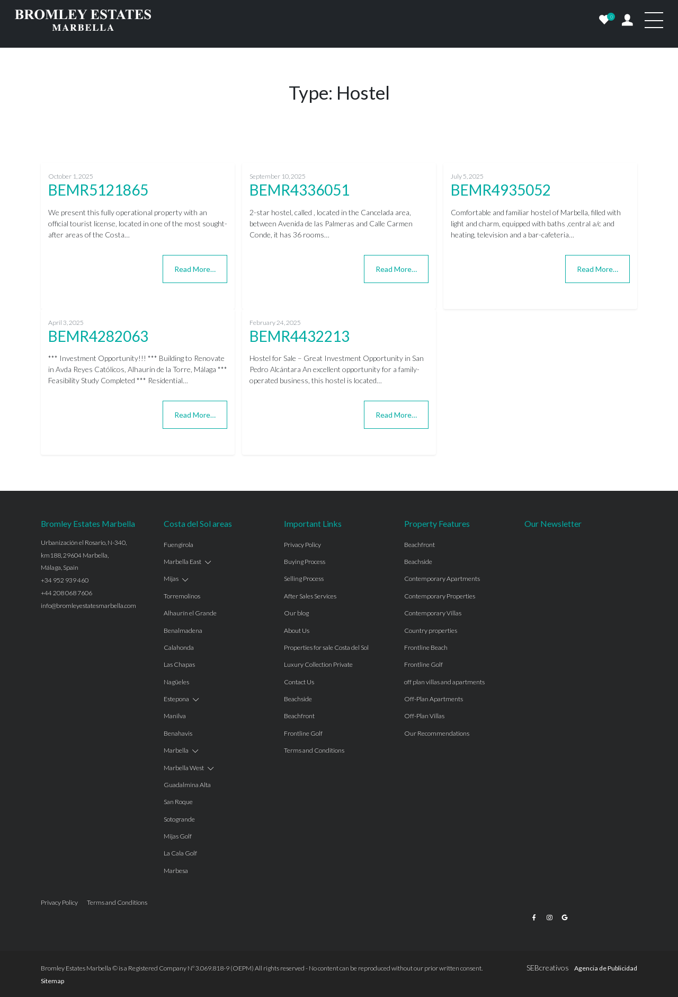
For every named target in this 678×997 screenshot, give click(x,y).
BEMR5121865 (98, 190)
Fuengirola (178, 545)
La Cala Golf (180, 853)
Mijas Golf (178, 836)
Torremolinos (182, 596)
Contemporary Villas (432, 613)
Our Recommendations (436, 733)
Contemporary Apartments (442, 579)
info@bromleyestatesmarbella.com (88, 606)
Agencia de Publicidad (605, 968)
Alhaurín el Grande (190, 613)
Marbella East (182, 562)
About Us (296, 630)
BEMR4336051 (299, 190)
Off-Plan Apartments (433, 699)
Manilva (175, 716)
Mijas (171, 579)
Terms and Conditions (314, 750)
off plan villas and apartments (444, 682)
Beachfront (299, 716)
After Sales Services (310, 596)
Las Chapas (179, 664)
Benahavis (178, 733)
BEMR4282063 (98, 336)
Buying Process (304, 562)
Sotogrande (179, 819)
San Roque (178, 802)
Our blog (296, 613)
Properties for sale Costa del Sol (326, 647)
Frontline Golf (303, 733)
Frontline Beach (426, 647)
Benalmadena (183, 630)
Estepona (176, 699)
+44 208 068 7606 (66, 593)
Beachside (298, 699)
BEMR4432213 (299, 336)
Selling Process (304, 579)
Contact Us (299, 682)
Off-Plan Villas (424, 716)
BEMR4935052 (501, 190)
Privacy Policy (302, 545)
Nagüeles (176, 682)
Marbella (176, 750)
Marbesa (176, 871)
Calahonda (179, 647)
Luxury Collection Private (318, 664)
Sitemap (52, 981)
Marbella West (184, 768)
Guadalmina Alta (187, 785)
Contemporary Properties (439, 596)
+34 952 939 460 (64, 580)
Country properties (430, 630)
